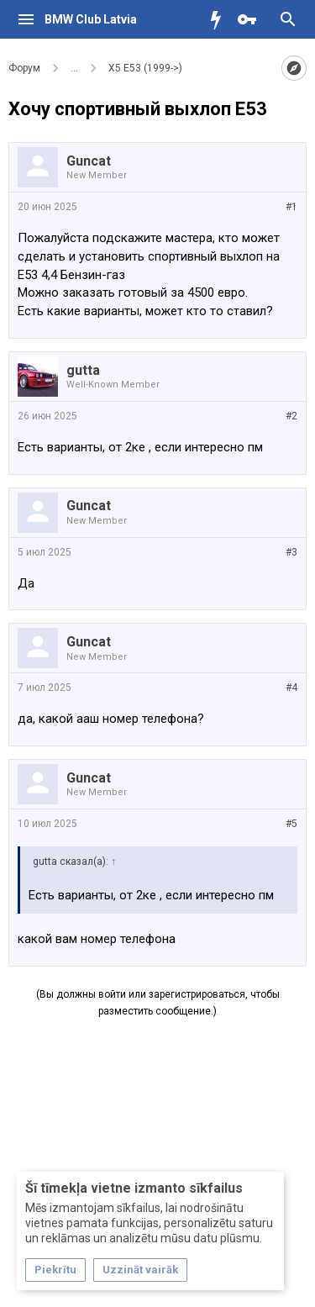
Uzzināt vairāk (140, 1269)
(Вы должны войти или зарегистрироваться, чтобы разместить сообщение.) (158, 1002)
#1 (291, 207)
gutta (83, 370)
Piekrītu (55, 1269)
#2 (291, 416)
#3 (291, 552)
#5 (291, 824)
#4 (291, 687)
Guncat (88, 161)
